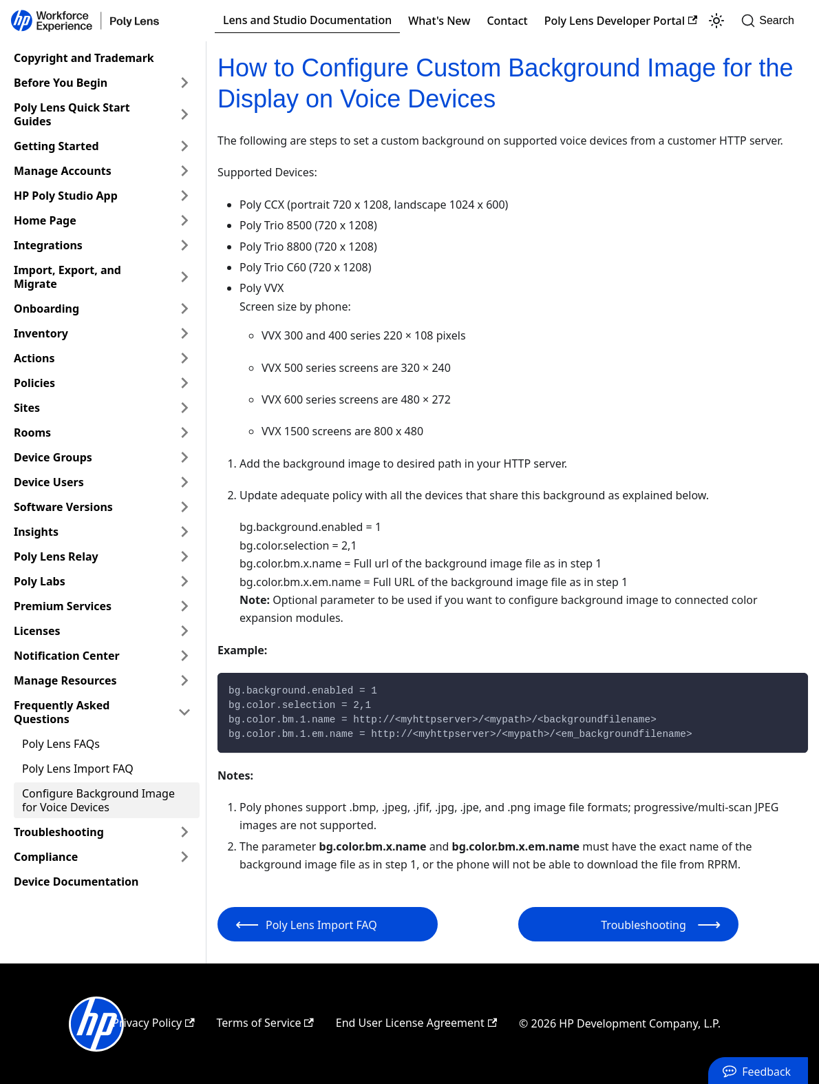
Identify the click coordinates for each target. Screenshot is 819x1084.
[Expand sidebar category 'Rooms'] (184, 432)
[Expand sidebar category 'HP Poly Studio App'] (184, 196)
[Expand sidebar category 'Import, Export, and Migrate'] (184, 277)
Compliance (46, 856)
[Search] (772, 20)
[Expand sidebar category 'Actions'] (184, 358)
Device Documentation (76, 881)
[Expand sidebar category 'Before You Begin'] (184, 83)
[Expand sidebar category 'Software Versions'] (184, 507)
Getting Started (56, 146)
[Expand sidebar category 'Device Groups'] (184, 457)
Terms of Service (265, 1022)
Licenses (37, 630)
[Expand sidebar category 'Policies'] (184, 383)
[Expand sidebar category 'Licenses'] (184, 631)
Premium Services (62, 606)
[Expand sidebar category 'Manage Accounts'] (184, 171)
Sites (27, 407)
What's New (439, 20)
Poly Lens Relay (56, 556)
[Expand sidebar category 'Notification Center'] (184, 656)
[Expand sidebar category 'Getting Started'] (184, 146)
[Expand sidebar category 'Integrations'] (184, 245)
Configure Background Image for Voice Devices (98, 800)
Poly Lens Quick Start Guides (72, 114)
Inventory (41, 333)
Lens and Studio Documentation (307, 20)
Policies (34, 382)
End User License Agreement (416, 1022)
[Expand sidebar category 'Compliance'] (184, 857)
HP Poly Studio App (66, 195)
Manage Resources (65, 680)
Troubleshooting (59, 832)
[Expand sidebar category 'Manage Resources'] (184, 680)
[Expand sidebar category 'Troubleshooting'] (184, 832)
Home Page (45, 220)
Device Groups (53, 457)
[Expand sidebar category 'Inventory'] (184, 333)
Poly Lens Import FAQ (78, 768)
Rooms (32, 432)
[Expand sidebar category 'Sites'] (184, 408)
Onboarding (46, 308)
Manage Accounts (62, 170)
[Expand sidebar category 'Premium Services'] (184, 606)
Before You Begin (60, 82)
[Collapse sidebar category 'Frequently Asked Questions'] (184, 712)
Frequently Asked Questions (61, 712)
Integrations (48, 245)
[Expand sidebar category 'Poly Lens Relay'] (184, 556)
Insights (36, 531)
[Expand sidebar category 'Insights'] (184, 532)
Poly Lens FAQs (61, 743)
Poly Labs (39, 581)
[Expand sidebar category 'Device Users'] (184, 482)
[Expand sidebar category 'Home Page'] (184, 220)
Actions (34, 358)
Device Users (49, 482)
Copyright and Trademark (84, 57)
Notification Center (67, 655)
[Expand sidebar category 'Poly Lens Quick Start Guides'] (184, 114)
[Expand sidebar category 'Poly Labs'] (184, 581)
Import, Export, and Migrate (67, 276)
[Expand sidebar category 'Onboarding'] (184, 309)
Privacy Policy (153, 1022)
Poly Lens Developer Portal (621, 20)
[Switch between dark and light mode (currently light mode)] (716, 21)
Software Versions (63, 506)
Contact (507, 20)
